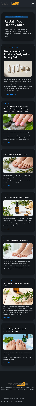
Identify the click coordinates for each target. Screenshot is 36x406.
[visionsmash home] (16, 3)
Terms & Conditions (16, 401)
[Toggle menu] (33, 3)
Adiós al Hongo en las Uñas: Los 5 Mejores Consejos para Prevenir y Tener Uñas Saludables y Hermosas (16, 109)
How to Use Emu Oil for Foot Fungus (16, 197)
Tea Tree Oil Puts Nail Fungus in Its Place (16, 284)
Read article (7, 143)
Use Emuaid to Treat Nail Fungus (15, 154)
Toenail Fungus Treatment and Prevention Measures (14, 330)
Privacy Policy (5, 401)
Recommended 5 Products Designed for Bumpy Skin (17, 54)
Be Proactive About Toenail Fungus (16, 240)
